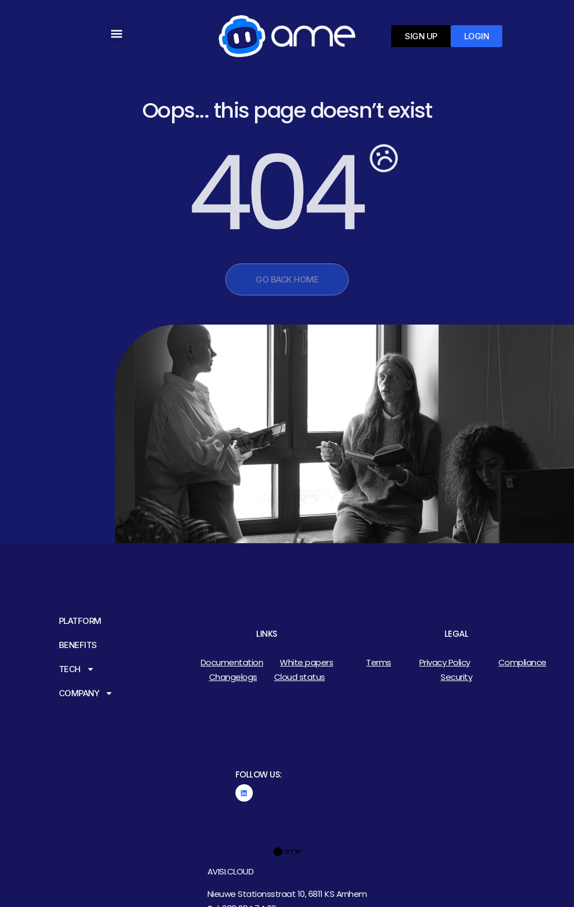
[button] (116, 33)
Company (86, 693)
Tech (77, 669)
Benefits (78, 645)
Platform (80, 621)
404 (274, 193)
